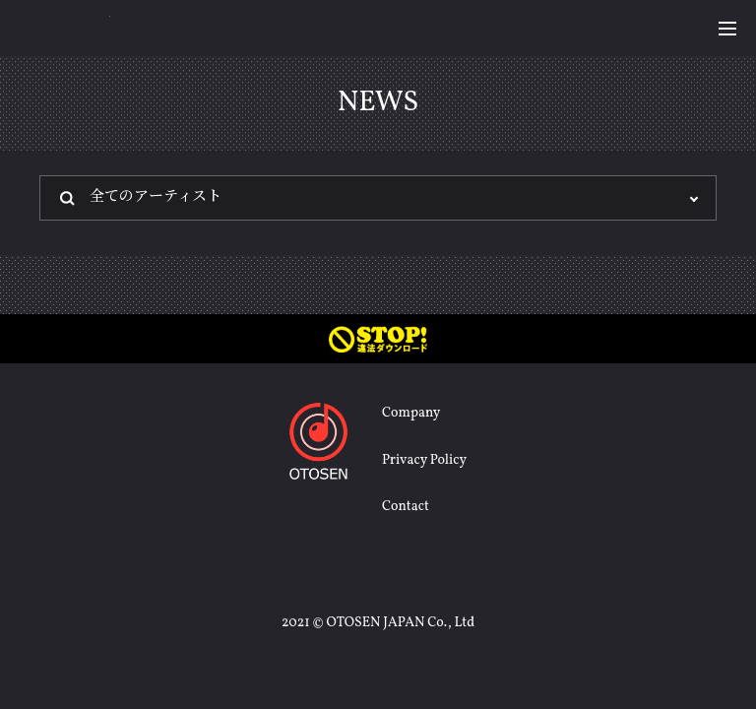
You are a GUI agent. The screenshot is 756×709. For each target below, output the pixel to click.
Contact (405, 506)
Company (411, 413)
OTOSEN (65, 27)
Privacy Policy (424, 460)
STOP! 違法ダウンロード (378, 338)
